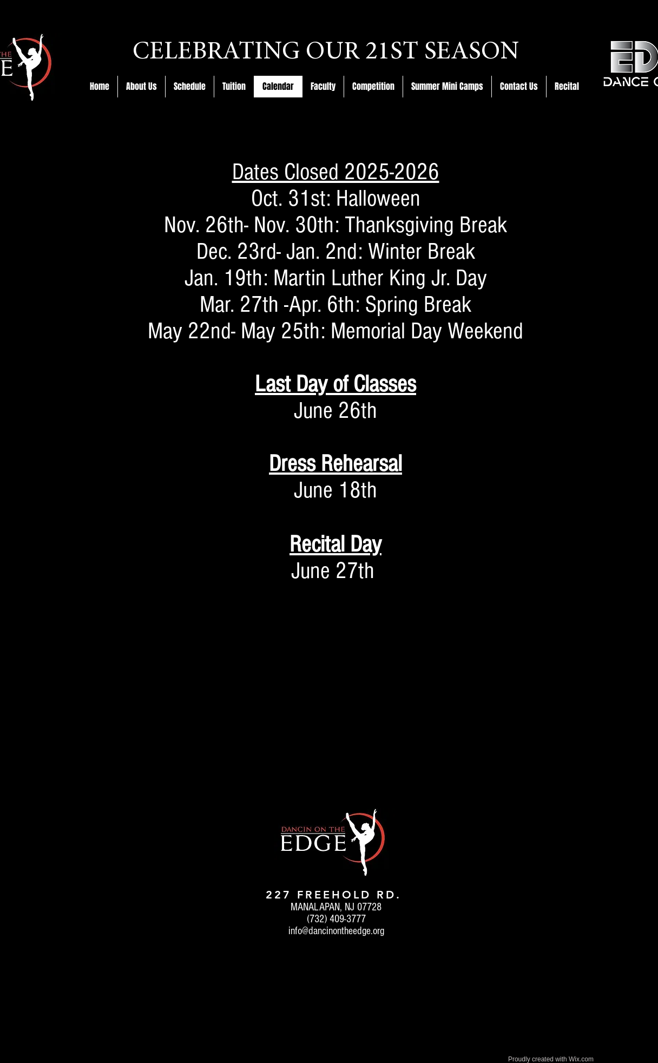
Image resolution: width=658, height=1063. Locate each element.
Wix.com (581, 1059)
